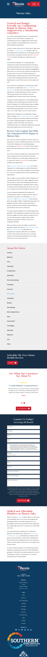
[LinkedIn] (31, 629)
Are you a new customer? (13, 471)
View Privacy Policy (24, 450)
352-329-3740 (23, 576)
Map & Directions (23, 588)
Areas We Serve (23, 615)
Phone (9, 435)
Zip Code (10, 466)
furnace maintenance (15, 229)
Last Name (10, 431)
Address (9, 453)
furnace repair (26, 166)
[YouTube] (16, 629)
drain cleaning (16, 536)
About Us (23, 598)
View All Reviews (23, 408)
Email (9, 439)
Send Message (23, 500)
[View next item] (24, 403)
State (9, 462)
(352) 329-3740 (21, 146)
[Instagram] (28, 629)
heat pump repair (15, 166)
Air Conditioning (23, 600)
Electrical (23, 612)
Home (23, 595)
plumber (19, 517)
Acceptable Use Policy (15, 450)
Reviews (23, 620)
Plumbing (23, 609)
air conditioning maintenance (27, 116)
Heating (23, 603)
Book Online (35, 4)
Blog (23, 617)
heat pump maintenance (32, 227)
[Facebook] (22, 629)
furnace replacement (23, 199)
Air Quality (23, 606)
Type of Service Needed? (13, 475)
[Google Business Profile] (25, 629)
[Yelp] (19, 629)
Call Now (12, 363)
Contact (23, 623)
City (8, 457)
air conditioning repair (20, 50)
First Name (10, 426)
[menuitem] (23, 252)
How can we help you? (13, 480)
